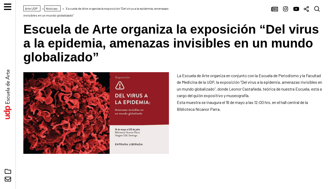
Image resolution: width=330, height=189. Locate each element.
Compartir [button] (306, 9)
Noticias (275, 9)
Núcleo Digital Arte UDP (8, 171)
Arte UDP (7, 94)
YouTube (296, 9)
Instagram (285, 9)
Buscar (317, 9)
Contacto (8, 179)
